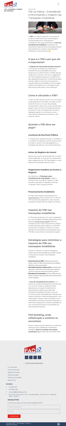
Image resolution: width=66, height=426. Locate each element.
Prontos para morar (13, 370)
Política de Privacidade (14, 377)
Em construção (12, 367)
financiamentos (33, 198)
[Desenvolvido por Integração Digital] (58, 424)
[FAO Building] (10, 4)
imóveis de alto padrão (42, 221)
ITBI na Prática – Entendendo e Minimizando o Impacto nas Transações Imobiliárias (45, 14)
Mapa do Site (12, 380)
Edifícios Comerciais (14, 372)
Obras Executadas (13, 375)
